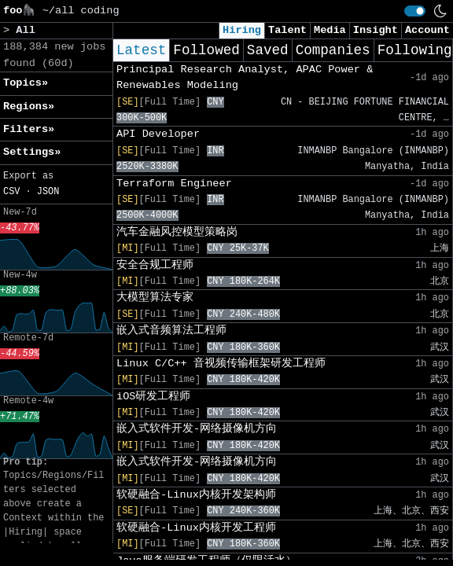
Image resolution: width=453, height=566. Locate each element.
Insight (375, 30)
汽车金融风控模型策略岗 (177, 232)
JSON (48, 191)
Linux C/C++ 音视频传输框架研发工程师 (221, 363)
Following (415, 50)
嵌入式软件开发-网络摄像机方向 (196, 429)
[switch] (414, 11)
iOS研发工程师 (153, 396)
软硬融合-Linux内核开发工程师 (196, 528)
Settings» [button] (32, 152)
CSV (11, 191)
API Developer (158, 134)
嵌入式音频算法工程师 (171, 330)
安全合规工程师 (154, 265)
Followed (206, 50)
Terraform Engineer (174, 183)
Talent (287, 30)
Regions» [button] (28, 106)
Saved (268, 50)
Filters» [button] (28, 129)
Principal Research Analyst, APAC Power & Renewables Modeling (244, 77)
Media (330, 30)
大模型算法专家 (154, 297)
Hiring (242, 30)
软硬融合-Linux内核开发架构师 (196, 495)
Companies (333, 50)
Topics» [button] (25, 83)
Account (427, 30)
